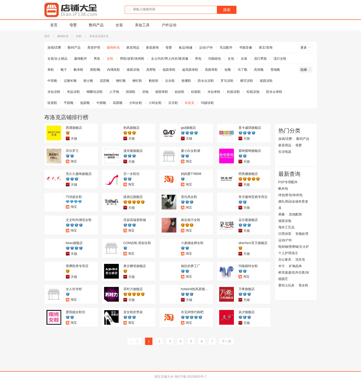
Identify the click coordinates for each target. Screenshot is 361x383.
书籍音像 (245, 47)
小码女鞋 (155, 103)
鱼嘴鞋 (186, 80)
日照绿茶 (284, 234)
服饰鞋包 (62, 36)
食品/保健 (185, 47)
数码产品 (96, 25)
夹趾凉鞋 (73, 92)
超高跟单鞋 (190, 69)
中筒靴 (52, 80)
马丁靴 (242, 69)
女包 (231, 58)
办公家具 (284, 259)
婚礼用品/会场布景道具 (293, 205)
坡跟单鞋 (161, 92)
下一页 (226, 341)
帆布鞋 (78, 69)
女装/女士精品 (57, 58)
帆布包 (283, 188)
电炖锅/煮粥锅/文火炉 (293, 246)
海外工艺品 (286, 227)
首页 (54, 25)
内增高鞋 (113, 69)
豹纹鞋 (153, 80)
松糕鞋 (196, 92)
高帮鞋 (151, 69)
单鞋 (50, 69)
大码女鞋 (135, 103)
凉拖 (145, 92)
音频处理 (301, 234)
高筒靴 (259, 69)
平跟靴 (68, 103)
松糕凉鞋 (233, 92)
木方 (281, 266)
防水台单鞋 (274, 92)
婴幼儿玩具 (286, 285)
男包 (198, 58)
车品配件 (226, 47)
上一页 (134, 341)
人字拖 (114, 92)
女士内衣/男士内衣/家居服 (169, 58)
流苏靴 (104, 80)
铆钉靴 (121, 80)
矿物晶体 (295, 266)
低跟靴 (85, 103)
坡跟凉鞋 (266, 80)
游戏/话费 (54, 47)
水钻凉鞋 (53, 92)
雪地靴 (275, 69)
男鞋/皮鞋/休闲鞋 (132, 58)
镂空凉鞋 (246, 80)
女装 (119, 25)
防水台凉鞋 (206, 80)
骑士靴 (88, 80)
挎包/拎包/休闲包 (290, 195)
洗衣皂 (300, 259)
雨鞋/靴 (95, 69)
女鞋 (79, 36)
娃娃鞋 (179, 92)
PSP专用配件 (288, 182)
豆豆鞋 (173, 103)
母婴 (73, 25)
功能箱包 (214, 58)
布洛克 (189, 103)
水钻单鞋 (213, 92)
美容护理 (93, 47)
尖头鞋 (170, 80)
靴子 (64, 69)
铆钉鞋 (137, 80)
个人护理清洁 (288, 253)
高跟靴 (117, 103)
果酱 (281, 214)
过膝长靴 (70, 80)
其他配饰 (295, 214)
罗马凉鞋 (227, 80)
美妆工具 (142, 25)
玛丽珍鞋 (207, 103)
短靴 (227, 69)
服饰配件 (80, 58)
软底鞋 (52, 103)
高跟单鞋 (211, 69)
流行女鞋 (280, 58)
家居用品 (132, 47)
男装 (97, 58)
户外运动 (169, 25)
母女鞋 (303, 285)
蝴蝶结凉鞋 (95, 92)
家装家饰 (152, 47)
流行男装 (260, 58)
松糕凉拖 (253, 92)
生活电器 (284, 151)
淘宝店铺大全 (164, 376)
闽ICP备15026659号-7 (191, 376)
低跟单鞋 (169, 69)
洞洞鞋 (130, 92)
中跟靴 (101, 103)
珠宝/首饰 (266, 47)
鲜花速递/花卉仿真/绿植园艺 (293, 276)
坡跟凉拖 (133, 69)
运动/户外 (206, 47)
